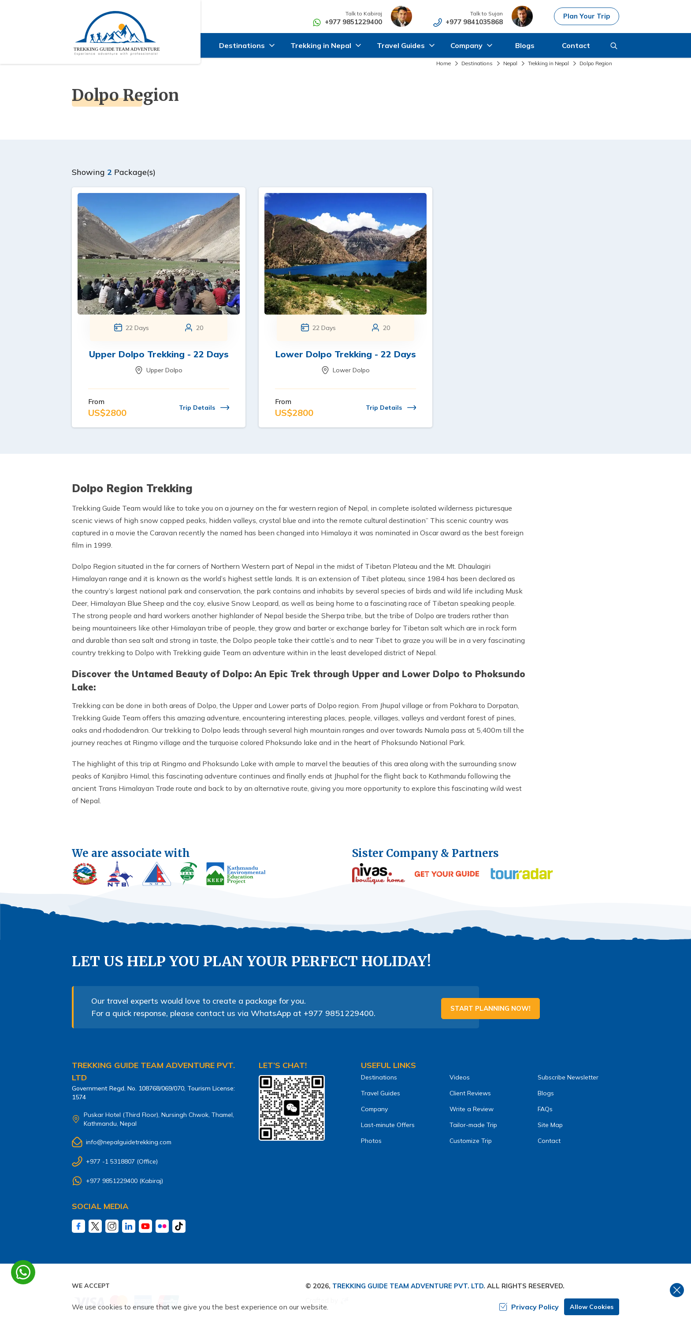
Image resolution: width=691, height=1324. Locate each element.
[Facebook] (78, 1226)
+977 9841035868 (474, 22)
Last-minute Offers (388, 1125)
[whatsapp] (23, 1272)
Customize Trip (471, 1141)
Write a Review (472, 1109)
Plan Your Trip (587, 16)
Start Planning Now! (490, 1008)
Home (443, 63)
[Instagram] (112, 1226)
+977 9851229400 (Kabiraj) (124, 1181)
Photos (371, 1141)
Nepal (510, 63)
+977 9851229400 (354, 22)
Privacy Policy (529, 1306)
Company (374, 1109)
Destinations (477, 63)
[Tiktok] (179, 1226)
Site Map (550, 1125)
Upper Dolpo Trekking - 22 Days (159, 354)
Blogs (525, 45)
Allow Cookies (591, 1307)
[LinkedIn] (128, 1226)
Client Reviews (470, 1093)
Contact (576, 45)
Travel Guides (380, 1093)
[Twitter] (95, 1226)
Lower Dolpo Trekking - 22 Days (345, 354)
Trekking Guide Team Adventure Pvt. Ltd (407, 1286)
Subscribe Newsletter (568, 1077)
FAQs (545, 1109)
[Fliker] (162, 1226)
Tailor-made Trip (473, 1125)
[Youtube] (145, 1226)
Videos (460, 1077)
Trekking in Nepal (548, 63)
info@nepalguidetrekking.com (128, 1142)
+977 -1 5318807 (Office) (122, 1161)
